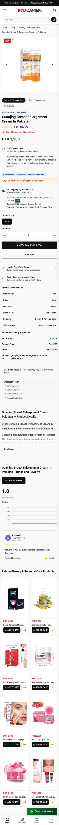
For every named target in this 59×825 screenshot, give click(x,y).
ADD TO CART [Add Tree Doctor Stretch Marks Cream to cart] (40, 802)
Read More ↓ (10, 449)
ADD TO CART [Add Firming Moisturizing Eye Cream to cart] (11, 745)
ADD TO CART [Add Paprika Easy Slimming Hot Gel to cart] (11, 687)
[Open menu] (5, 10)
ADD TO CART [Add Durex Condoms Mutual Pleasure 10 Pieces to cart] (11, 630)
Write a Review (13, 480)
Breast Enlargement (37, 100)
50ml (7, 221)
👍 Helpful (49, 558)
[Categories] (22, 820)
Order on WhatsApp (42, 811)
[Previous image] (7, 65)
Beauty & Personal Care (14, 100)
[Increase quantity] (55, 235)
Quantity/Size (8, 215)
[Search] (53, 19)
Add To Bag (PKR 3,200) (29, 245)
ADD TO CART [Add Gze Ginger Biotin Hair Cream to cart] (40, 630)
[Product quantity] (29, 235)
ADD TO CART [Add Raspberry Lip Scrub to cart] (40, 745)
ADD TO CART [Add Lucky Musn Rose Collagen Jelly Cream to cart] (11, 802)
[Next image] (52, 65)
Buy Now (29, 254)
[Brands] (37, 820)
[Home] (29, 10)
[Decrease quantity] (4, 235)
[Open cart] (54, 10)
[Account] (51, 820)
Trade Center (9, 106)
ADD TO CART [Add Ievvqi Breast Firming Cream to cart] (40, 687)
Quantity (6, 228)
